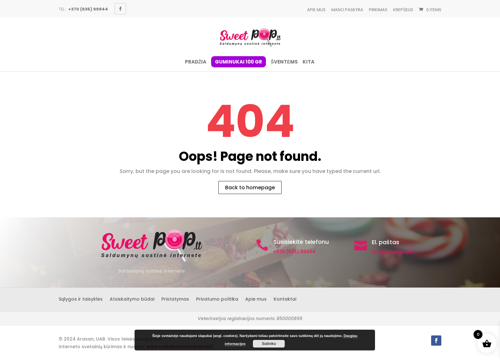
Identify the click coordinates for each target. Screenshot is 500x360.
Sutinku (269, 343)
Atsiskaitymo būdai (132, 298)
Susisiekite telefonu (301, 242)
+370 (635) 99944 (294, 251)
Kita (308, 62)
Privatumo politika (217, 298)
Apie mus (316, 10)
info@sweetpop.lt (392, 252)
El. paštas (385, 242)
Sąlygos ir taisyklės (81, 298)
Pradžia (195, 62)
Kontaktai (285, 298)
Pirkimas (378, 10)
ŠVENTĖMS (284, 62)
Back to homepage (250, 187)
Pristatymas (175, 298)
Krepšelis (403, 10)
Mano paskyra (347, 10)
